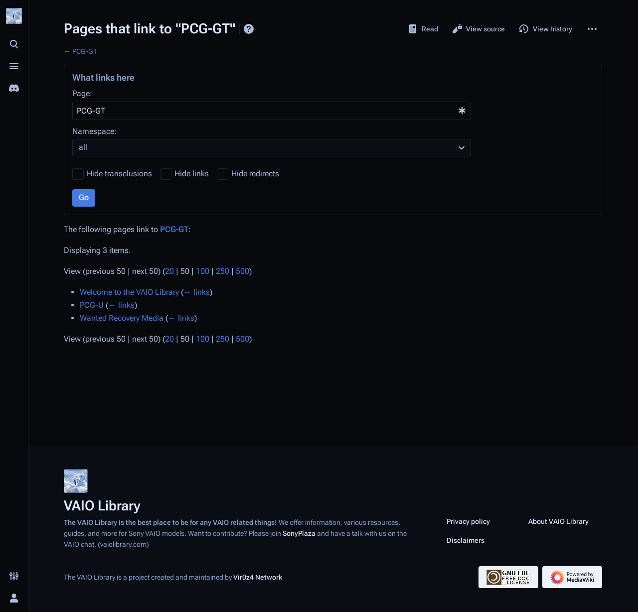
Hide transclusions (119, 173)
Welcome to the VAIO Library (129, 292)
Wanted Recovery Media (121, 318)
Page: (82, 93)
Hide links (191, 173)
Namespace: (94, 131)
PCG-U (92, 305)
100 (202, 271)
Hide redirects (255, 173)
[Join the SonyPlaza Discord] (14, 88)
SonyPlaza (299, 533)
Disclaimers (465, 540)
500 (242, 271)
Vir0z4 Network (257, 577)
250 (222, 271)
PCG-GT (84, 51)
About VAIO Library (558, 521)
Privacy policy (468, 521)
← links (196, 292)
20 (169, 271)
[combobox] (271, 111)
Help (249, 29)
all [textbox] (83, 147)
